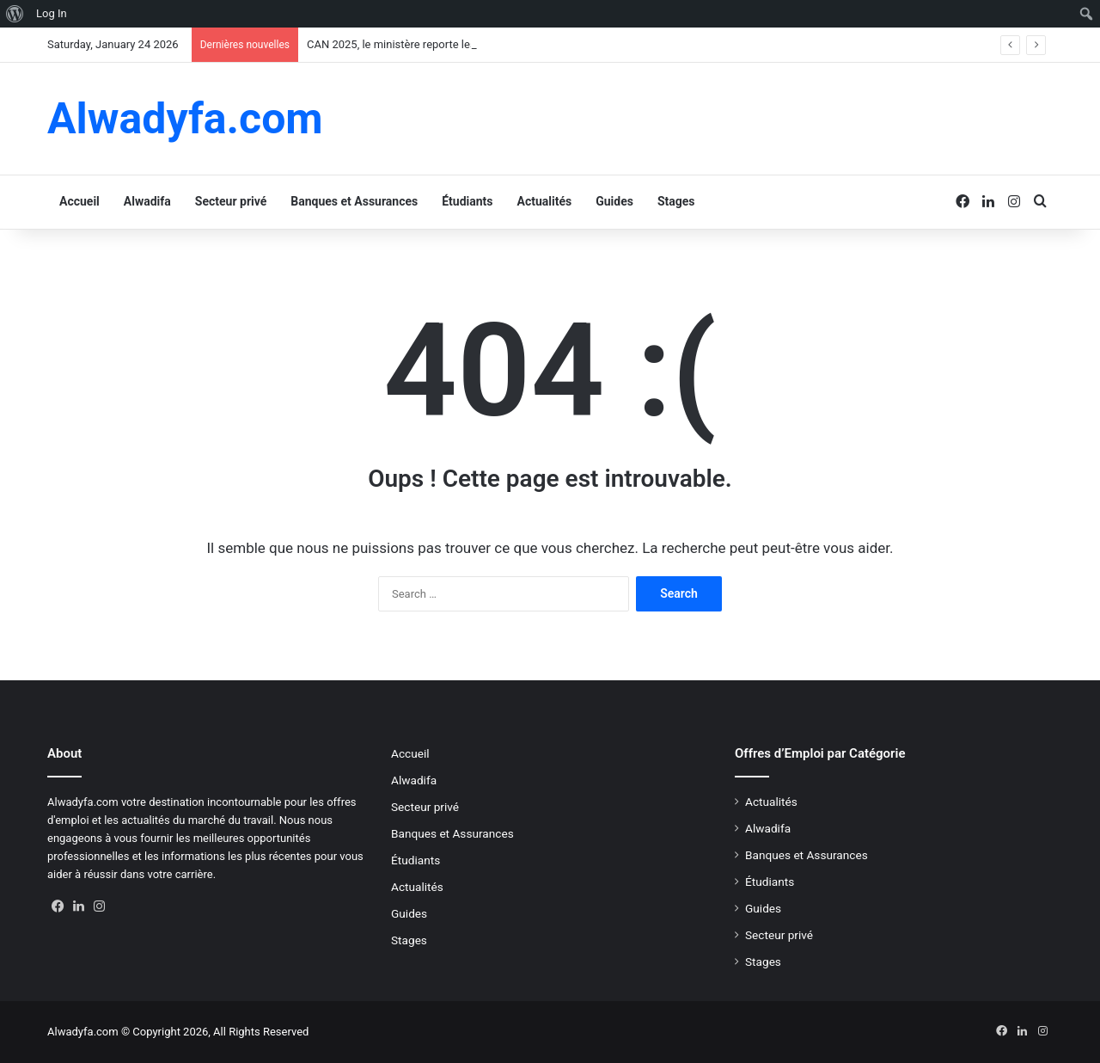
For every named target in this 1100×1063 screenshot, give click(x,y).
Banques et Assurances (354, 201)
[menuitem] (15, 14)
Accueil (79, 201)
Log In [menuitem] (51, 13)
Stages (676, 201)
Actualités (544, 201)
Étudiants (467, 201)
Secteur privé (231, 201)
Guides (614, 201)
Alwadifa (147, 201)
